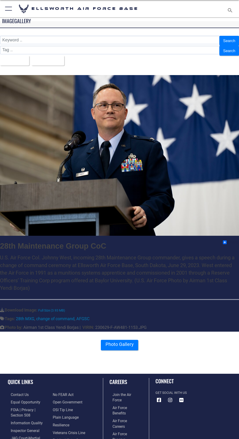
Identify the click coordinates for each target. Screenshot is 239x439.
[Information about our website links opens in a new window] (18, 433)
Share (231, 238)
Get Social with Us (171, 388)
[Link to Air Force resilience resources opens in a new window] (60, 412)
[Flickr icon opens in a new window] (181, 395)
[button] (7, 9)
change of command (55, 314)
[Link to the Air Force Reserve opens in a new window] (121, 412)
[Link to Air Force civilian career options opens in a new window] (120, 426)
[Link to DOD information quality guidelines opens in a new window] (22, 412)
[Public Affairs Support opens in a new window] (68, 426)
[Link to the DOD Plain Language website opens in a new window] (64, 404)
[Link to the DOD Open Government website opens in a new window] (66, 390)
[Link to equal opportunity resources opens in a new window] (21, 397)
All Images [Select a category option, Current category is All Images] (14, 57)
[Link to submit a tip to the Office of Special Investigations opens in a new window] (61, 397)
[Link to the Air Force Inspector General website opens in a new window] (20, 419)
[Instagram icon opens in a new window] (170, 395)
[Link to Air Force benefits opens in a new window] (122, 397)
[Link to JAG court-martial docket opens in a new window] (26, 426)
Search (228, 40)
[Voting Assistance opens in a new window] (66, 433)
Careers (118, 377)
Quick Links (20, 377)
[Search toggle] (231, 8)
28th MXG (25, 314)
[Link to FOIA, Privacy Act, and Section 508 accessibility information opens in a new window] (27, 404)
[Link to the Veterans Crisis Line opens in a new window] (67, 419)
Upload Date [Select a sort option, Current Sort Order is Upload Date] (50, 57)
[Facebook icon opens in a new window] (158, 395)
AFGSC (83, 314)
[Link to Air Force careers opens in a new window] (121, 404)
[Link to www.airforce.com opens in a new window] (122, 390)
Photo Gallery (119, 341)
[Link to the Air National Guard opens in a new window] (122, 419)
